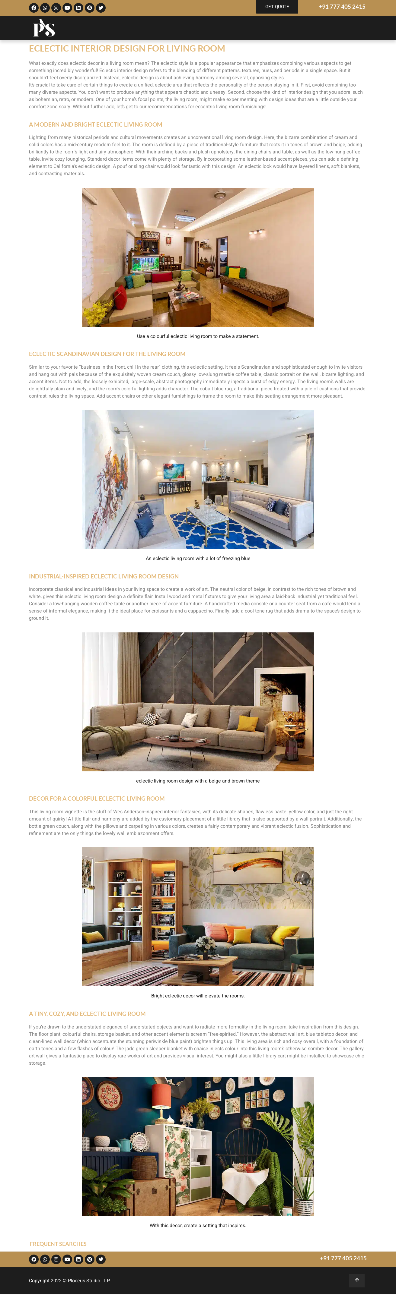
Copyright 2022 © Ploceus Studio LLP (69, 1280)
